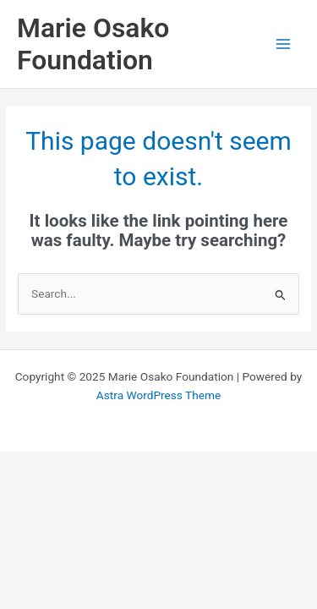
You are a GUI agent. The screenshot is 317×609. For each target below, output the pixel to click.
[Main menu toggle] (283, 44)
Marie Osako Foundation (93, 44)
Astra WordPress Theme (158, 395)
